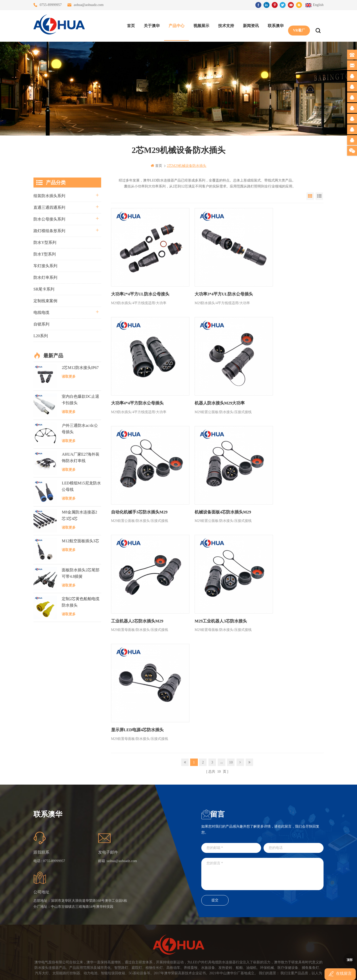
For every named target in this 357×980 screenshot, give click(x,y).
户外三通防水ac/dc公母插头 (80, 428)
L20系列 (40, 335)
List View (319, 196)
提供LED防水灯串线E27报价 (152, 896)
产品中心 (175, 25)
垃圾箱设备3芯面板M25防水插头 (152, 914)
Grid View (310, 196)
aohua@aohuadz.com (89, 5)
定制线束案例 (45, 300)
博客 (98, 905)
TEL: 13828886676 (301, 927)
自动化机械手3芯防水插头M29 (209, 378)
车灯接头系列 (45, 265)
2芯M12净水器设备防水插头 (152, 932)
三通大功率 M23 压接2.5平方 (152, 878)
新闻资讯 (250, 25)
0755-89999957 (51, 5)
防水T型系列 (44, 254)
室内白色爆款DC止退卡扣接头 (80, 399)
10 (231, 506)
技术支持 (225, 25)
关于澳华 (150, 25)
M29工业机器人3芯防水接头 (207, 474)
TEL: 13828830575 (256, 927)
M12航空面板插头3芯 (80, 541)
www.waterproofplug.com (156, 972)
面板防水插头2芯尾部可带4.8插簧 (80, 573)
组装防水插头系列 (49, 195)
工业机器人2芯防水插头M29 (135, 474)
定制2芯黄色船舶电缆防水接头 (80, 601)
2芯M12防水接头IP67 (80, 367)
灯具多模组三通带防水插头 (152, 887)
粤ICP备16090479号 (221, 965)
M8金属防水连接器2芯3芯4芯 (79, 515)
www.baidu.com (189, 972)
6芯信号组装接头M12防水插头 (152, 905)
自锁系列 (41, 324)
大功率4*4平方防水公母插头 (278, 281)
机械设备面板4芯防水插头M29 (280, 378)
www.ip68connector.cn (258, 972)
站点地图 (102, 914)
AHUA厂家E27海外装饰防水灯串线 (80, 457)
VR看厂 (298, 25)
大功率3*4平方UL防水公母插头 (209, 281)
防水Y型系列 (44, 242)
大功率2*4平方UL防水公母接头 (138, 281)
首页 (130, 25)
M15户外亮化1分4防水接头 (152, 941)
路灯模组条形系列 (49, 230)
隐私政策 (102, 932)
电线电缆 (41, 312)
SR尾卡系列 (43, 289)
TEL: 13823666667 (211, 927)
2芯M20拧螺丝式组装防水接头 (152, 923)
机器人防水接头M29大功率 (134, 378)
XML (98, 923)
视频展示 (200, 25)
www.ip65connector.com (221, 972)
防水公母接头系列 (49, 219)
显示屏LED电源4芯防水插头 (278, 474)
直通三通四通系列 (49, 207)
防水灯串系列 (45, 277)
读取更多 (69, 376)
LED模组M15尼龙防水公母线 (81, 486)
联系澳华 (274, 25)
